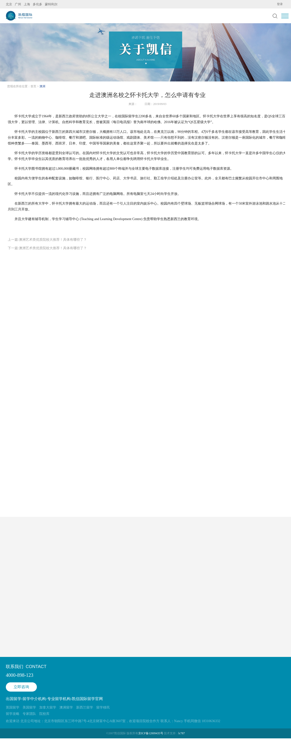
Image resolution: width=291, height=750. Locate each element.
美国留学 (29, 707)
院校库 (44, 714)
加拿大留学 (47, 707)
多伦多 (37, 4)
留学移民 (103, 707)
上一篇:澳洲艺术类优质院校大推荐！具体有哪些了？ (47, 239)
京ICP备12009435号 (150, 733)
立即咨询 (21, 687)
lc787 (181, 733)
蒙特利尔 (51, 4)
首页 (34, 86)
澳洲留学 (66, 707)
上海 (27, 4)
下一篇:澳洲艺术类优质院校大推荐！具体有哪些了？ (47, 248)
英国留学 (12, 707)
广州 (18, 4)
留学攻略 (12, 714)
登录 (280, 4)
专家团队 (29, 714)
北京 (9, 4)
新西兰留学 (84, 707)
